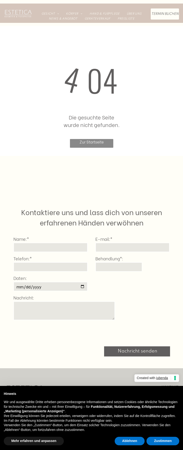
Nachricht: (23, 297)
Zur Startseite (92, 141)
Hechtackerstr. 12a (162, 382)
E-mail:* (103, 239)
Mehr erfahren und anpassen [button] (33, 441)
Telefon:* (22, 258)
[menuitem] (50, 14)
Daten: (20, 278)
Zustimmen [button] (163, 441)
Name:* (21, 239)
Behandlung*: (109, 258)
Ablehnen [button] (129, 441)
